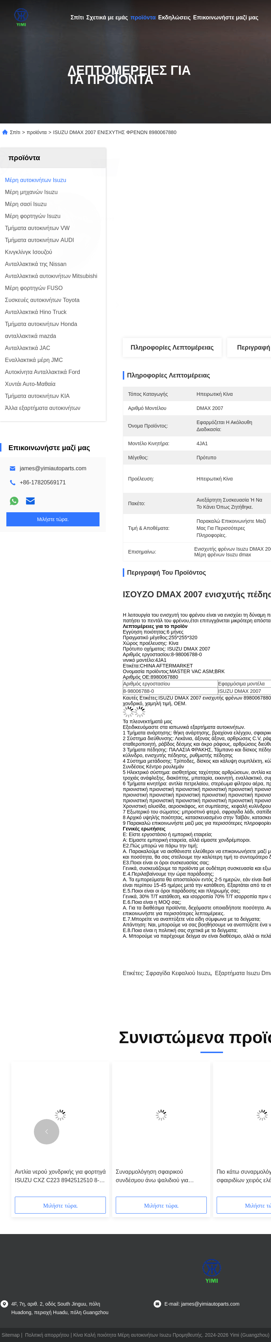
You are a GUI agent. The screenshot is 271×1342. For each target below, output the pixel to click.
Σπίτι (77, 17)
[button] (46, 1131)
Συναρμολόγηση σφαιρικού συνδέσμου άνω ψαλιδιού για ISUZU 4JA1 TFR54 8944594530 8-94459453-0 (160, 1177)
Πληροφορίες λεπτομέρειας (172, 347)
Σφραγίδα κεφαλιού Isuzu (178, 973)
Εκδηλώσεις (174, 17)
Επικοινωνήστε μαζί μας (225, 17)
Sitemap (10, 1335)
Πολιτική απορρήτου (47, 1335)
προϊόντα (143, 17)
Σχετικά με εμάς (107, 17)
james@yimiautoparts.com (53, 468)
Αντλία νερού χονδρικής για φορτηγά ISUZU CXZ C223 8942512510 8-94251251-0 (60, 1177)
